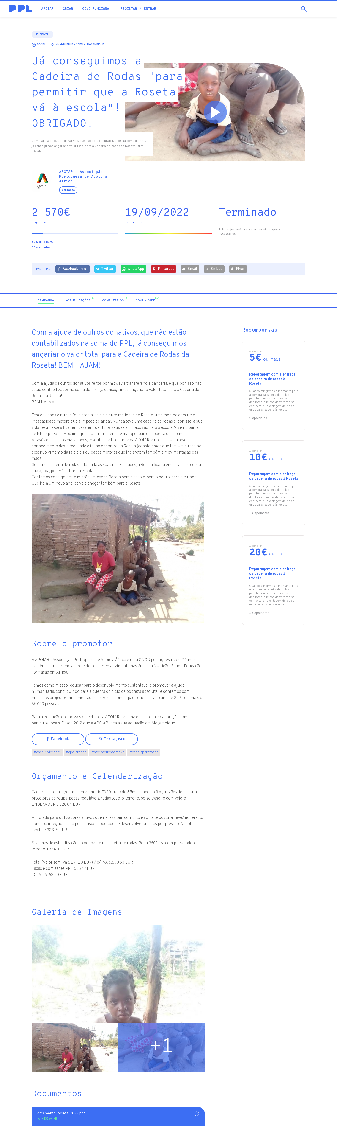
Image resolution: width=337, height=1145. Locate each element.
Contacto (68, 190)
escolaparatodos (143, 752)
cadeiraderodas (47, 752)
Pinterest (163, 269)
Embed (213, 269)
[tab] (46, 301)
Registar (129, 9)
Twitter (105, 269)
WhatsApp (133, 269)
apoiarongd (76, 752)
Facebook (72, 269)
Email (189, 269)
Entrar (150, 9)
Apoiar (47, 9)
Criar (68, 9)
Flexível (42, 34)
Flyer (237, 269)
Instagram (112, 739)
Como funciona (95, 9)
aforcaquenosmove (107, 752)
